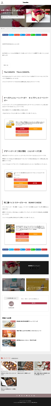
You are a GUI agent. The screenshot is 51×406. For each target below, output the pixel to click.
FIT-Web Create (22, 402)
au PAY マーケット (22, 135)
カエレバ (20, 125)
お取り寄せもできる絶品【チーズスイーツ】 (20, 28)
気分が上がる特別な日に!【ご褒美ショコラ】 (8, 389)
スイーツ (19, 16)
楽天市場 (22, 128)
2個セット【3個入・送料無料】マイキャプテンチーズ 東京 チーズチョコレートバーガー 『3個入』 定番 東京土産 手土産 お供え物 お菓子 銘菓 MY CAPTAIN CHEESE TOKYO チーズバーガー (30, 123)
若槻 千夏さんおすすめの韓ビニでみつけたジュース (29, 330)
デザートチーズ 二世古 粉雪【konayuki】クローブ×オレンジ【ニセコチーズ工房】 (29, 173)
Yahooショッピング (22, 131)
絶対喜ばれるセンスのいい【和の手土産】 (27, 340)
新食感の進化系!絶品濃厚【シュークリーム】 (27, 321)
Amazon (35, 128)
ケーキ (4, 17)
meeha (29, 400)
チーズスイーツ (8, 17)
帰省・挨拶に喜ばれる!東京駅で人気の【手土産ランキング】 (42, 374)
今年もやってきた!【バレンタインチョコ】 (8, 374)
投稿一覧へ (34, 303)
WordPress (34, 402)
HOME (3, 28)
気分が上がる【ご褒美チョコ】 (24, 373)
